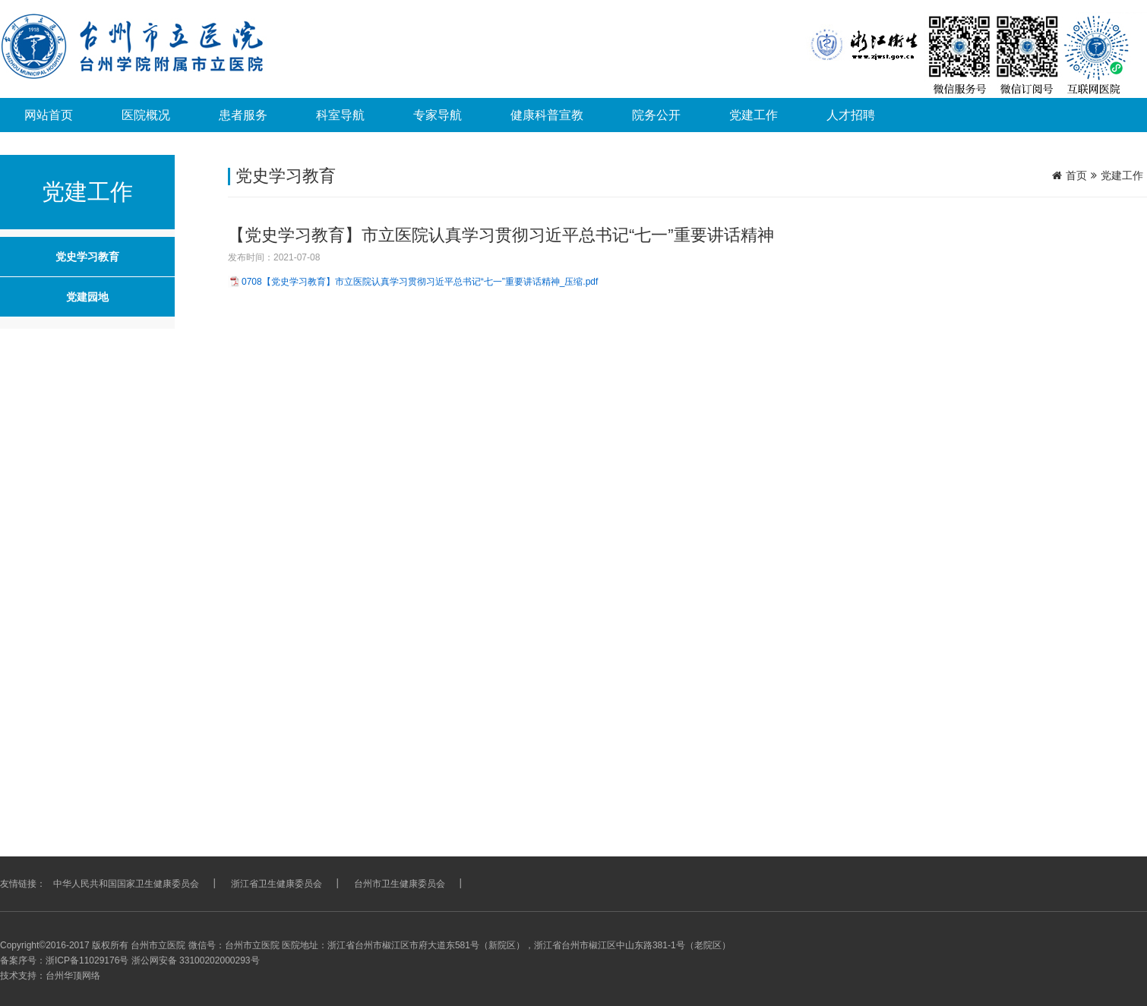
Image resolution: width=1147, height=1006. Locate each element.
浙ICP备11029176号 (87, 960)
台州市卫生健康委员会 (399, 883)
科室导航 (340, 115)
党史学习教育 (87, 257)
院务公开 (656, 115)
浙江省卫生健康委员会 (276, 883)
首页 (1076, 175)
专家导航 (437, 115)
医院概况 (146, 115)
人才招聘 (850, 115)
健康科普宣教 (546, 115)
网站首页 (48, 115)
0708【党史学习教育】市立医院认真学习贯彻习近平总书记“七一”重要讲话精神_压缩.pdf (420, 281)
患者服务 (243, 115)
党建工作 (753, 115)
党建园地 (87, 297)
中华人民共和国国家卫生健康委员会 (126, 883)
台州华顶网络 (73, 975)
